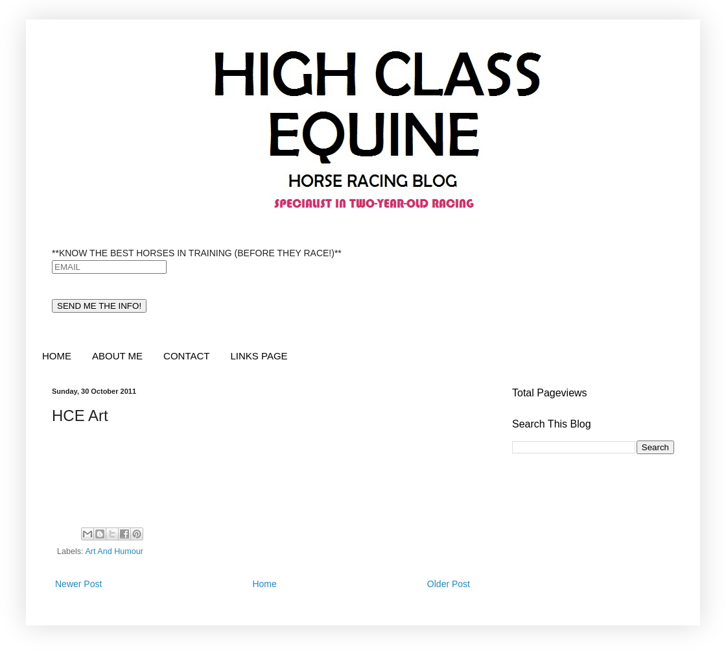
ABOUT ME (117, 355)
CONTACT (186, 355)
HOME (56, 355)
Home (264, 584)
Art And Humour (114, 551)
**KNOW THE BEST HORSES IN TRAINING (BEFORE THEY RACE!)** (197, 253)
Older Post (448, 584)
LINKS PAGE (258, 355)
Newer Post (78, 584)
